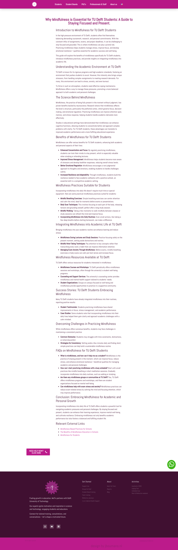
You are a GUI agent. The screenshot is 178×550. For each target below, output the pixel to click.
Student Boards (71, 4)
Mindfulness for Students (70, 435)
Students (58, 4)
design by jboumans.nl (106, 546)
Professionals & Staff (98, 4)
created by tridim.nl (146, 541)
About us (113, 4)
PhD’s (84, 4)
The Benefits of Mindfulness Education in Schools (79, 432)
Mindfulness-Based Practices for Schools (76, 429)
